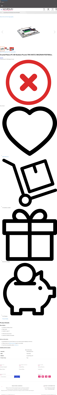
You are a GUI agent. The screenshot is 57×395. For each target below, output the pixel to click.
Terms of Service (41, 366)
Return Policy (2, 369)
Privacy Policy (21, 369)
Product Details (5, 318)
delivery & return (12, 343)
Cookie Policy (21, 366)
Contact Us (40, 369)
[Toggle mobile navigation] (1, 9)
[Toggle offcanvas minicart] (56, 9)
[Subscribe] (17, 377)
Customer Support (3, 366)
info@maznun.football (51, 387)
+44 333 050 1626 (4, 0)
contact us (16, 344)
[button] (28, 6)
